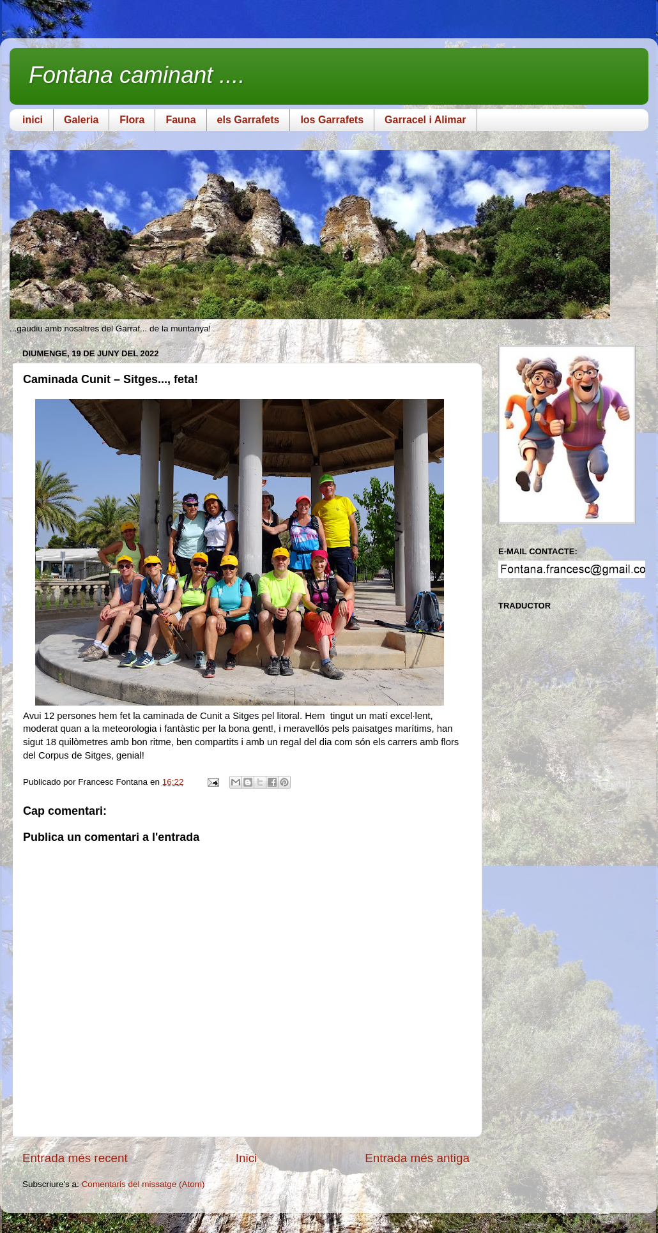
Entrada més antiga (417, 1158)
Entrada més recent (75, 1158)
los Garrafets (331, 119)
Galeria (81, 119)
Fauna (180, 119)
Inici (246, 1158)
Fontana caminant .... (137, 75)
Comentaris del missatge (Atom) (143, 1184)
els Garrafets (248, 119)
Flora (131, 119)
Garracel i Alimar (425, 119)
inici (32, 119)
